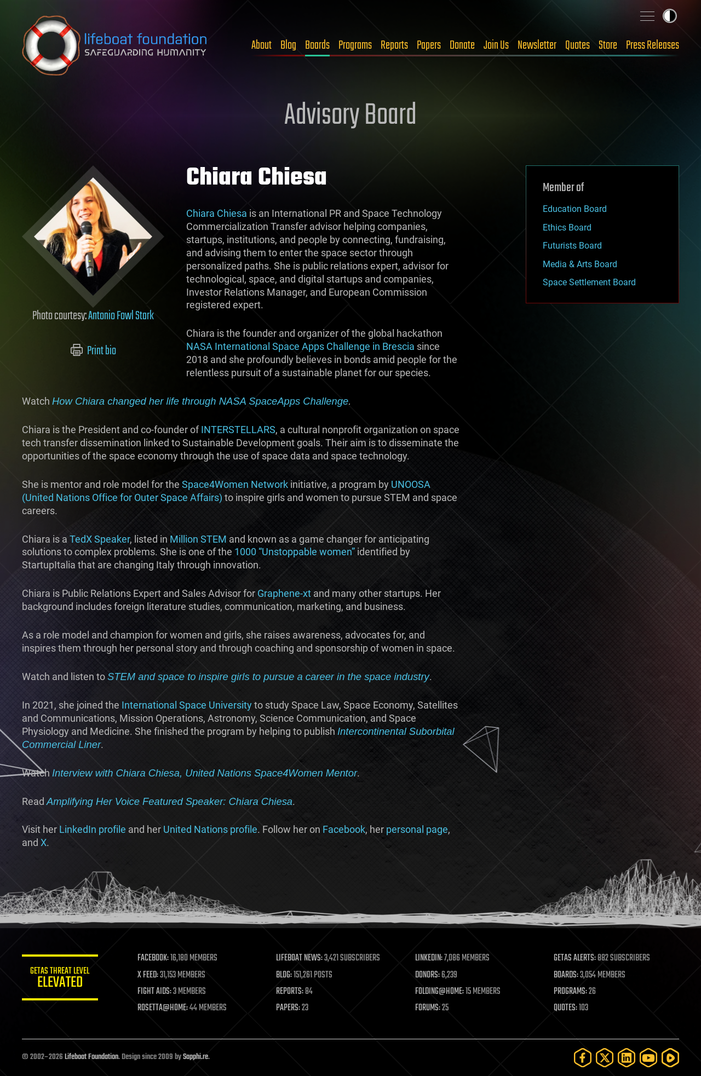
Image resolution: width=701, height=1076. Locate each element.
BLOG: (284, 975)
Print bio (93, 351)
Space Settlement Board (589, 282)
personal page (417, 829)
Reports (394, 45)
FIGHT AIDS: (155, 992)
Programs (355, 45)
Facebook (344, 829)
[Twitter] (604, 1057)
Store (608, 45)
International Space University (187, 705)
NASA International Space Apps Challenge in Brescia (300, 346)
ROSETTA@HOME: (163, 1008)
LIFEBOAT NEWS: (300, 958)
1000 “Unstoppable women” (294, 551)
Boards (317, 45)
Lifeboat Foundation (91, 1057)
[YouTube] (648, 1057)
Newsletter (537, 45)
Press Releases (652, 45)
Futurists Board (572, 245)
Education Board (575, 209)
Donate (462, 45)
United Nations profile (210, 829)
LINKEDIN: (429, 958)
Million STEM (198, 539)
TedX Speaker (100, 539)
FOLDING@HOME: (440, 992)
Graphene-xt (284, 593)
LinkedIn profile (92, 829)
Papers (429, 45)
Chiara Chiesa (216, 213)
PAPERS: (289, 1008)
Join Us (496, 45)
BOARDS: (566, 975)
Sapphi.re (195, 1057)
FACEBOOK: (153, 958)
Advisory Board (350, 116)
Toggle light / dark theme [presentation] (670, 16)
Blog (288, 45)
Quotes (577, 45)
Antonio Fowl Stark (121, 316)
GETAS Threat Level (60, 979)
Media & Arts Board (580, 264)
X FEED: (148, 975)
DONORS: (428, 975)
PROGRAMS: (571, 992)
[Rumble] (670, 1057)
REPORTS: (290, 992)
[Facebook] (582, 1057)
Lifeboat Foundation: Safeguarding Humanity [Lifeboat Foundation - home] (115, 45)
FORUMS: (428, 1008)
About (261, 45)
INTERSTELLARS (238, 429)
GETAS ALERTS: (575, 958)
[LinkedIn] (626, 1057)
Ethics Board (567, 227)
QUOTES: (566, 1008)
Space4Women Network (235, 484)
